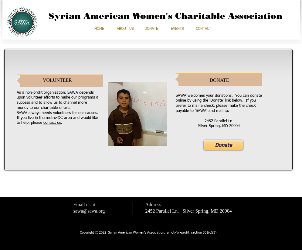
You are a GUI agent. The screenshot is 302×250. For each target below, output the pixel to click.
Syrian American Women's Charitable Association (165, 16)
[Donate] (223, 145)
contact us (52, 123)
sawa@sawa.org (89, 211)
